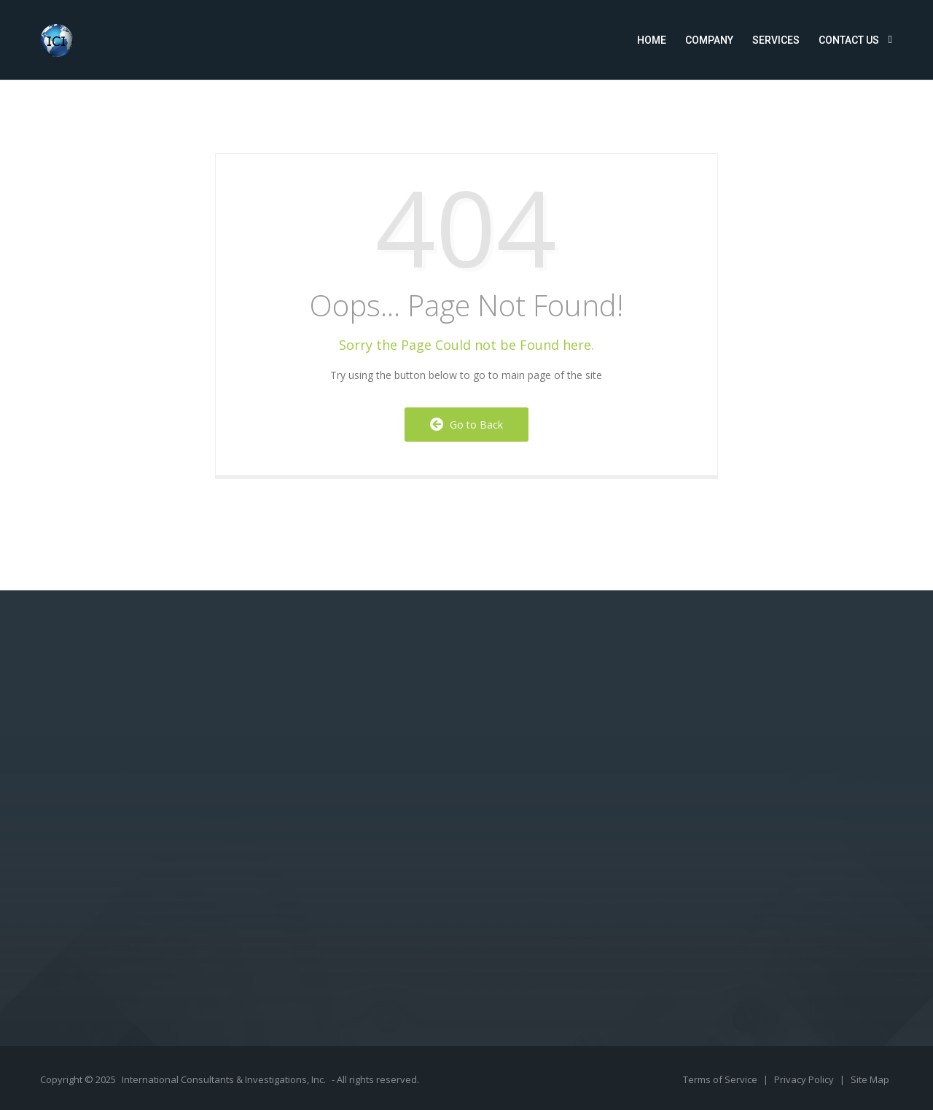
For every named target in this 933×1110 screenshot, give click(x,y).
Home (651, 40)
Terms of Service (721, 1079)
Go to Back (466, 424)
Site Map (870, 1079)
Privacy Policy (805, 1079)
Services (776, 40)
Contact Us (849, 40)
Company (709, 40)
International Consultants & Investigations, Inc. (224, 1079)
